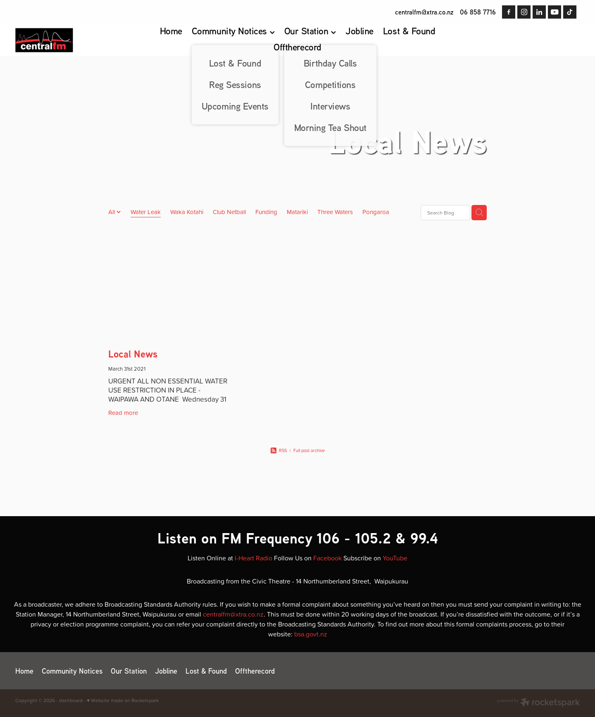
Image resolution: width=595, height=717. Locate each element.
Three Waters (335, 211)
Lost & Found (409, 30)
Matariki (297, 211)
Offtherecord (297, 46)
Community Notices (233, 30)
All (112, 211)
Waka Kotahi (186, 211)
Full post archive (309, 450)
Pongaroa (375, 211)
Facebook (327, 557)
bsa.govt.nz (310, 633)
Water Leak (146, 211)
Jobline (359, 30)
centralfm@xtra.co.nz (424, 12)
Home (171, 30)
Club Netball (229, 211)
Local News (132, 354)
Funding (266, 211)
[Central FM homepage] (71, 40)
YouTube (395, 557)
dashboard (71, 700)
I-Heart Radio (253, 557)
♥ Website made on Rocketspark (123, 700)
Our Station (310, 30)
